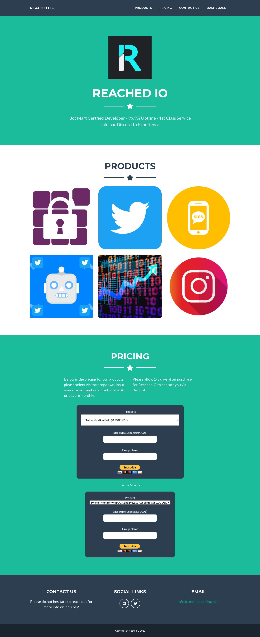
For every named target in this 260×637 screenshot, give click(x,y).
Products (143, 9)
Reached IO (46, 9)
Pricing (165, 9)
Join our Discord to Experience (130, 124)
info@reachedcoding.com (198, 601)
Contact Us (189, 9)
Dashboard (217, 9)
